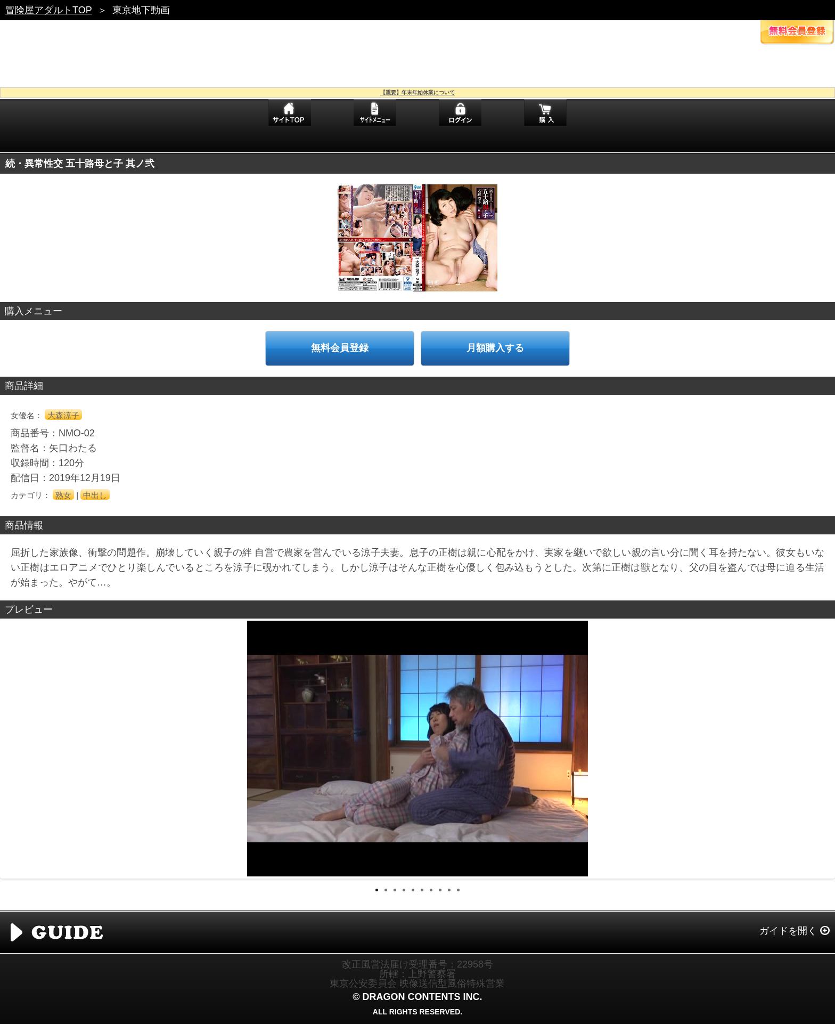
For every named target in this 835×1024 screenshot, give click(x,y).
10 (458, 890)
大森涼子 (63, 415)
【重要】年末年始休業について (417, 92)
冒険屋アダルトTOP (48, 10)
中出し (95, 495)
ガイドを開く (788, 930)
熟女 (63, 495)
